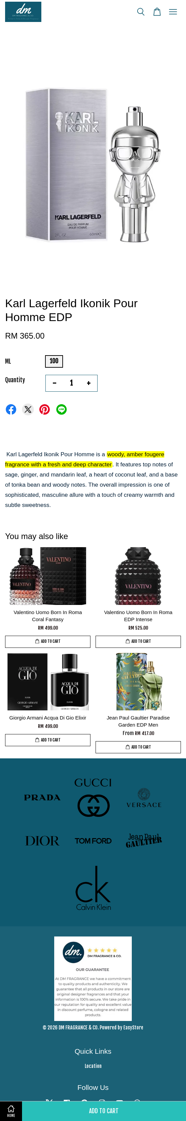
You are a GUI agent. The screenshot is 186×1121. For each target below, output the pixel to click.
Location (93, 1066)
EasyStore (133, 1027)
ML (8, 361)
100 (54, 361)
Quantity (15, 380)
